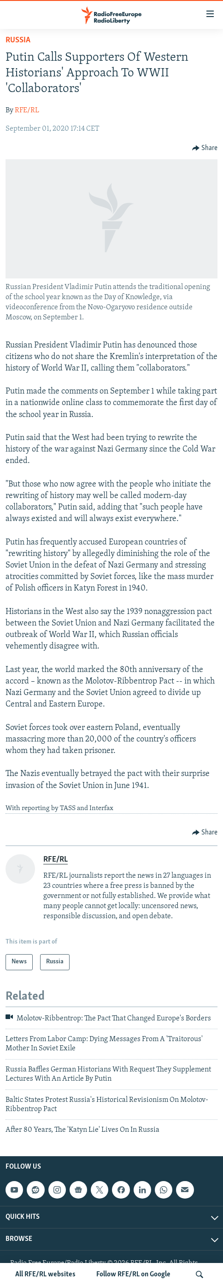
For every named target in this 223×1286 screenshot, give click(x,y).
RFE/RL (27, 110)
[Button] (205, 148)
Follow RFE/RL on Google (133, 1274)
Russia (18, 40)
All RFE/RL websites (45, 1274)
